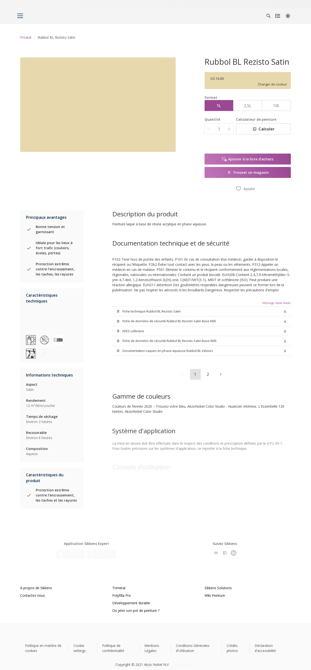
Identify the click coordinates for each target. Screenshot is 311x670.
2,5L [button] (247, 105)
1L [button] (219, 105)
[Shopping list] (278, 16)
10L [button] (276, 105)
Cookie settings (79, 642)
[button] (288, 16)
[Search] (268, 16)
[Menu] (20, 15)
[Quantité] (219, 128)
